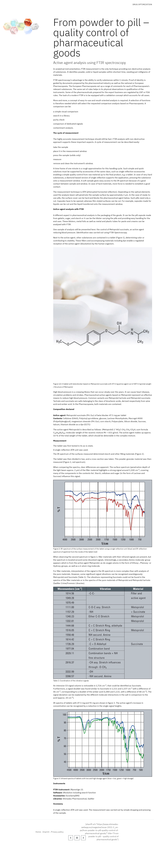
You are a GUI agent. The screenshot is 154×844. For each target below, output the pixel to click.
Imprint (46, 832)
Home (38, 832)
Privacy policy (57, 832)
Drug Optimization (142, 4)
